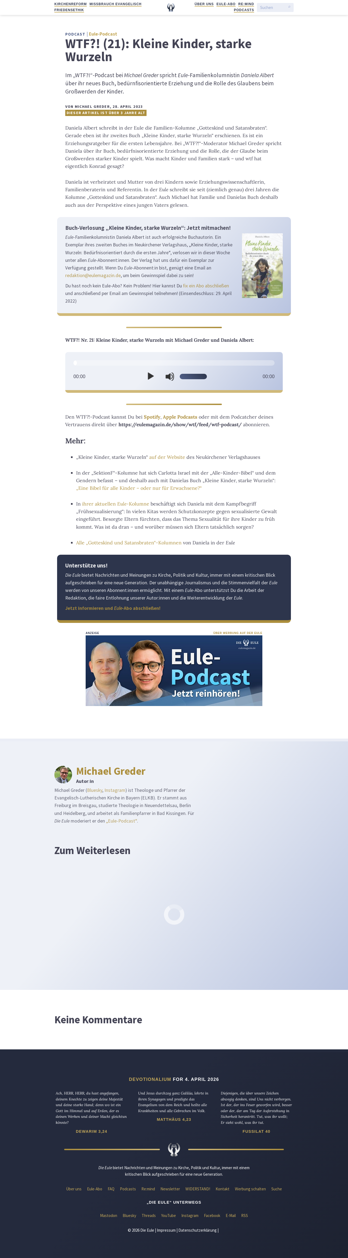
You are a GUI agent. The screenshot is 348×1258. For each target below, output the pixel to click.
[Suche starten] (289, 8)
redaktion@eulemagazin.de (93, 275)
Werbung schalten (250, 1188)
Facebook (212, 1215)
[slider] (174, 363)
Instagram (114, 790)
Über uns (204, 4)
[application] (174, 372)
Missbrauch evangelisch (115, 4)
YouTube (168, 1215)
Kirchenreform (70, 4)
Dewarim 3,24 (91, 1131)
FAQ (111, 1188)
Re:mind (246, 4)
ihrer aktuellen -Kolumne (115, 504)
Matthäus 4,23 (174, 1119)
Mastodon (108, 1215)
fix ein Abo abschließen (206, 286)
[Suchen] (273, 7)
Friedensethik (69, 10)
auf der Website (167, 457)
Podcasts (244, 10)
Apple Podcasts (180, 417)
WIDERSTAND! (197, 1188)
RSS (244, 1215)
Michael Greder (110, 770)
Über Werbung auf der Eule (237, 633)
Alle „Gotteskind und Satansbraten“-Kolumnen (129, 542)
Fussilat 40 (256, 1131)
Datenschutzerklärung (197, 1230)
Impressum (166, 1230)
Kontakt (222, 1188)
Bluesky (94, 790)
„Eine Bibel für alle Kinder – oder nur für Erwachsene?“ (139, 488)
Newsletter (170, 1188)
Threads (149, 1215)
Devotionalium (150, 1079)
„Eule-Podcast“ (121, 821)
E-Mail (231, 1215)
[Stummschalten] (170, 376)
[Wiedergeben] (150, 376)
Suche (276, 1188)
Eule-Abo (225, 4)
